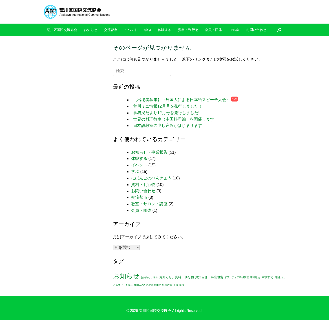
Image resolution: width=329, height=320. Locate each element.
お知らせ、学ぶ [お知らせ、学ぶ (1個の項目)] (149, 277)
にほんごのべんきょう (151, 178)
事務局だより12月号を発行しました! (166, 112)
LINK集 (234, 30)
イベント (131, 30)
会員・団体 (213, 30)
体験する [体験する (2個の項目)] (267, 277)
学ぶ (147, 30)
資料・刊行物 (188, 30)
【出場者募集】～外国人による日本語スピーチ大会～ (181, 99)
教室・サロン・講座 (149, 204)
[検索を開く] (279, 30)
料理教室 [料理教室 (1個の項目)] (167, 285)
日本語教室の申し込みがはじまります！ (169, 125)
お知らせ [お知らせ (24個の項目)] (126, 276)
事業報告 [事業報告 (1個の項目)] (255, 277)
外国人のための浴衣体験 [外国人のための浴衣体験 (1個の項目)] (147, 285)
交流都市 (110, 30)
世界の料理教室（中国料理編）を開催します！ (175, 119)
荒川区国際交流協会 (62, 30)
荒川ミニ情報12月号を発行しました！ (167, 106)
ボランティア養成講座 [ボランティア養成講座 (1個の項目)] (236, 277)
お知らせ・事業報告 (149, 152)
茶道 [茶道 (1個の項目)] (175, 285)
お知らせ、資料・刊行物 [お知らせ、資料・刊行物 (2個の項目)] (176, 277)
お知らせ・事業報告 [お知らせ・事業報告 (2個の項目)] (209, 277)
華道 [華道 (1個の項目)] (181, 285)
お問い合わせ (256, 30)
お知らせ (90, 30)
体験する (164, 30)
